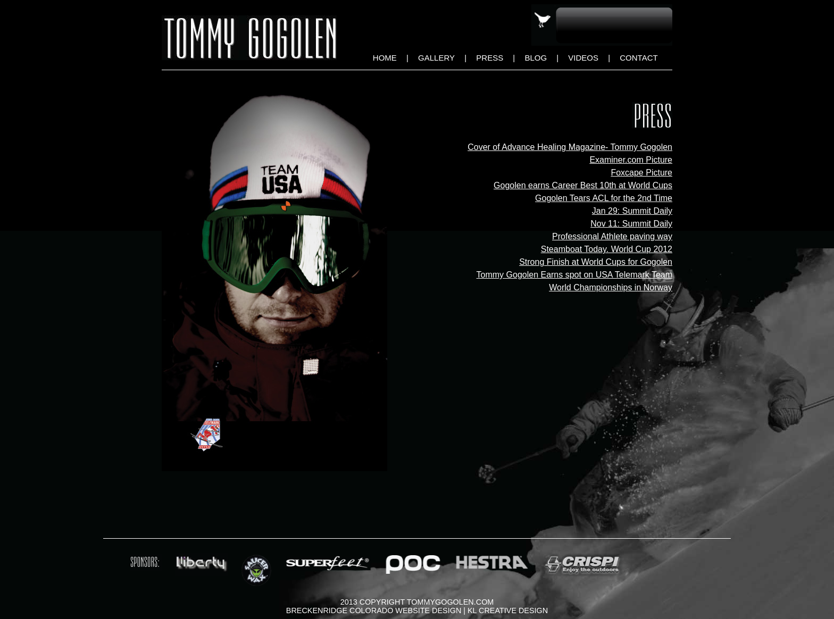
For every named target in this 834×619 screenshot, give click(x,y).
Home (385, 57)
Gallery (436, 57)
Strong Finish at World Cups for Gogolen (595, 261)
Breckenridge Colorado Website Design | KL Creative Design (417, 610)
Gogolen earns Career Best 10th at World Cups (583, 185)
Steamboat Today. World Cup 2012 (606, 249)
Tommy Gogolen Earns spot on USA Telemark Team (574, 274)
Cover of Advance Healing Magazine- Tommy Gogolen (570, 147)
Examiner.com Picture (630, 159)
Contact (638, 57)
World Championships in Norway (610, 287)
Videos (583, 57)
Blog (535, 57)
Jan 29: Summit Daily (632, 210)
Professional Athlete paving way (612, 236)
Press (489, 57)
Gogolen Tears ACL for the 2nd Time (603, 198)
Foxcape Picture (641, 172)
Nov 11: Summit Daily (631, 223)
